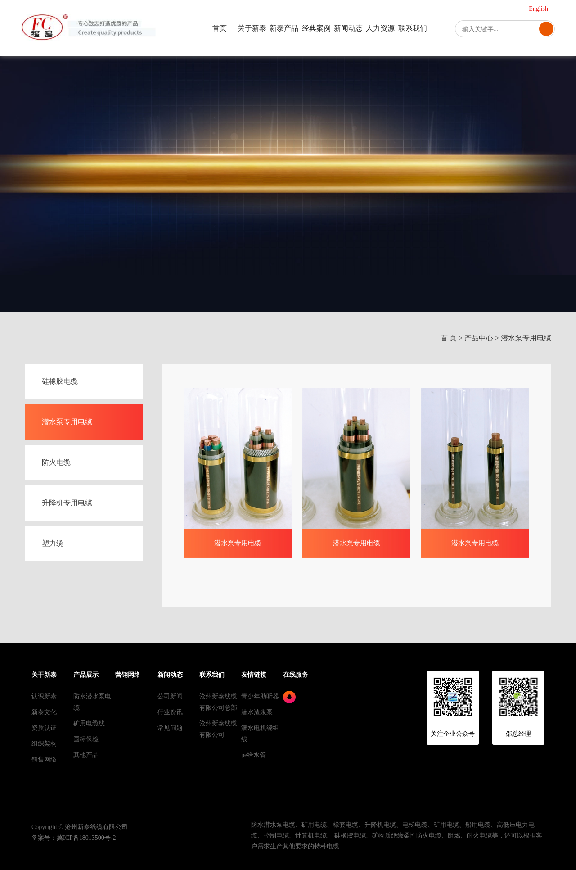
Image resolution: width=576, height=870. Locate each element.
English (538, 8)
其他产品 (86, 755)
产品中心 (478, 338)
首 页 (449, 338)
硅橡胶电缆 (60, 381)
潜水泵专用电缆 (526, 338)
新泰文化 (44, 712)
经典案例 (316, 28)
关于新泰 (252, 28)
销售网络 (44, 759)
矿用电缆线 (89, 723)
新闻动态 (348, 28)
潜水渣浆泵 (257, 712)
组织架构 (44, 743)
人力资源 (380, 28)
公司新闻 (170, 696)
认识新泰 (44, 696)
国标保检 (86, 739)
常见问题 (170, 728)
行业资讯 (170, 712)
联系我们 (412, 28)
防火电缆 (56, 462)
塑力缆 (52, 543)
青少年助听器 (260, 696)
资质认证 (44, 728)
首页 (219, 28)
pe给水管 (253, 755)
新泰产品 (284, 28)
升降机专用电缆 (67, 503)
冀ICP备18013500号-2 (86, 837)
